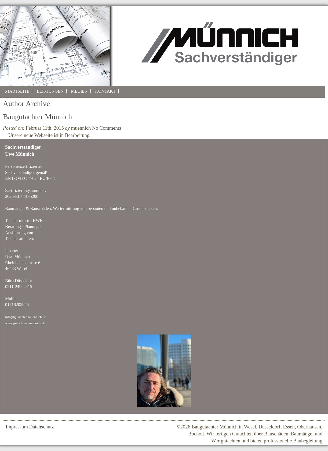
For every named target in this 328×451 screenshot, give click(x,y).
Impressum (17, 427)
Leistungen (50, 91)
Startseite (17, 91)
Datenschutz (41, 427)
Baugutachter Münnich (37, 116)
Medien (79, 91)
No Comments (106, 128)
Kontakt (105, 91)
